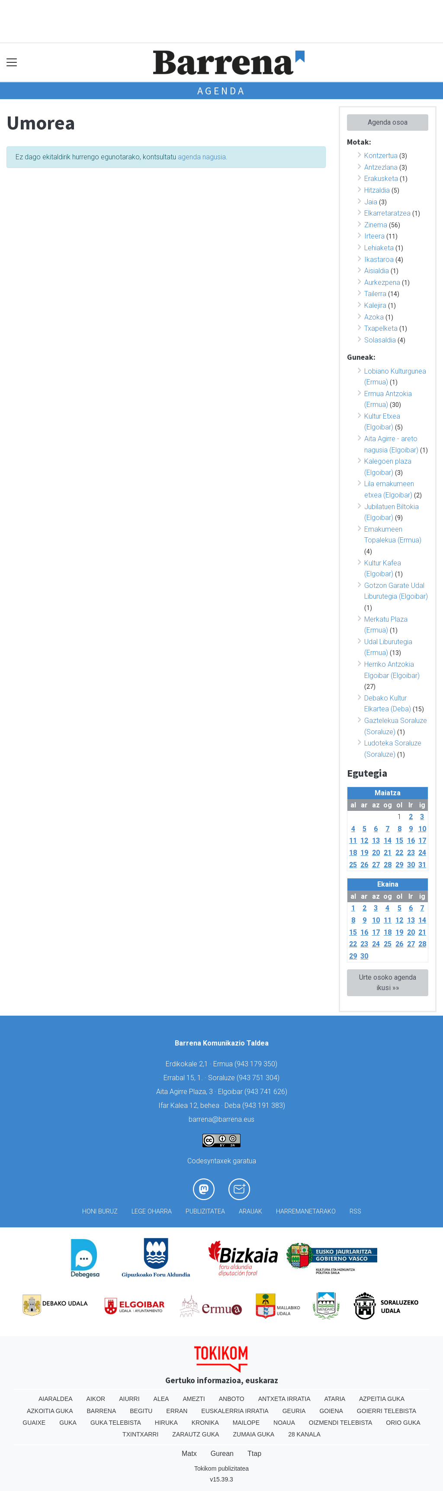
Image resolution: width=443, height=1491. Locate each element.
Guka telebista (115, 1422)
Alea (161, 1398)
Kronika (205, 1422)
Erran (176, 1410)
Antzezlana (381, 167)
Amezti (194, 1398)
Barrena (101, 1410)
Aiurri (129, 1398)
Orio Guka (403, 1422)
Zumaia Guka (253, 1434)
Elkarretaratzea (387, 213)
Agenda (221, 90)
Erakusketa (381, 178)
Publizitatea (205, 1211)
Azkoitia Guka (50, 1410)
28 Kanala (304, 1434)
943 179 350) (257, 1064)
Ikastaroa (379, 259)
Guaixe (33, 1422)
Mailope (246, 1422)
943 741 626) (267, 1092)
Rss (355, 1211)
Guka (68, 1422)
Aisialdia (376, 271)
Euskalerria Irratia (234, 1410)
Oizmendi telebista (340, 1422)
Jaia (370, 202)
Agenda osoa (388, 122)
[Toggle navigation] (12, 62)
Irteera (374, 236)
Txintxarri (140, 1434)
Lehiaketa (379, 248)
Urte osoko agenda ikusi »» (387, 982)
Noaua (284, 1422)
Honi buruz (100, 1211)
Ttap (254, 1453)
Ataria (334, 1398)
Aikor (96, 1398)
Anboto (231, 1398)
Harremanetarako (306, 1211)
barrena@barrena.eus (221, 1119)
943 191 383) (264, 1105)
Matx (189, 1453)
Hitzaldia (377, 190)
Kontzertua (381, 156)
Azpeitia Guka (381, 1398)
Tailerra (375, 294)
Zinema (375, 225)
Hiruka (166, 1422)
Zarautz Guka (195, 1434)
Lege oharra (152, 1211)
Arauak (250, 1211)
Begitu (141, 1410)
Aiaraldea (56, 1398)
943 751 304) (259, 1078)
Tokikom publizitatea (221, 1468)
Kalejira (375, 305)
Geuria (294, 1410)
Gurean (222, 1453)
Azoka (374, 317)
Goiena (331, 1410)
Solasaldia (380, 340)
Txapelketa (381, 328)
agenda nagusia (202, 157)
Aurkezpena (382, 282)
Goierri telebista (386, 1410)
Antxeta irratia (284, 1398)
